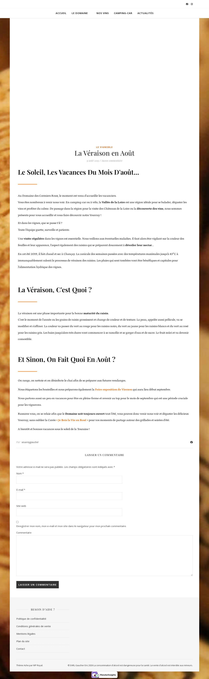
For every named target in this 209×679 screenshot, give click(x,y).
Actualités (145, 13)
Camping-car (123, 13)
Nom (20, 473)
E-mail (20, 489)
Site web (21, 505)
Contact (20, 648)
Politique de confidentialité (31, 618)
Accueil (61, 13)
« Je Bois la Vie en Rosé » (72, 420)
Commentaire (24, 532)
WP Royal (37, 665)
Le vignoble (104, 147)
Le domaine (80, 13)
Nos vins (102, 13)
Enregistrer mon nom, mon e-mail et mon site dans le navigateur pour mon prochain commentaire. (71, 526)
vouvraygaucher (30, 442)
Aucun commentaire (111, 160)
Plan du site (22, 641)
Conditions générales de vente (33, 626)
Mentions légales (25, 633)
